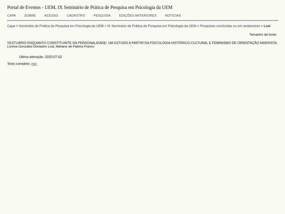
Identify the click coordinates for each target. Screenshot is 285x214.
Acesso (51, 15)
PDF (34, 63)
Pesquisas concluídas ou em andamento (230, 26)
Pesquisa (102, 15)
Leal (267, 26)
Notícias (173, 15)
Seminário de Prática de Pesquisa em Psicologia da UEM (61, 26)
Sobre (30, 15)
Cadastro (76, 15)
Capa (11, 15)
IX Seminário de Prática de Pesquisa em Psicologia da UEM (151, 26)
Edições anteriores (137, 15)
